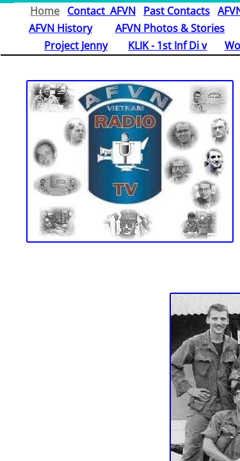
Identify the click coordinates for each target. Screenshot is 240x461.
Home (45, 11)
